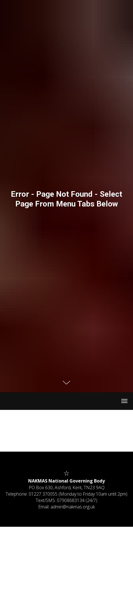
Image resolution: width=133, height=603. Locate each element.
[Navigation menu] (124, 401)
